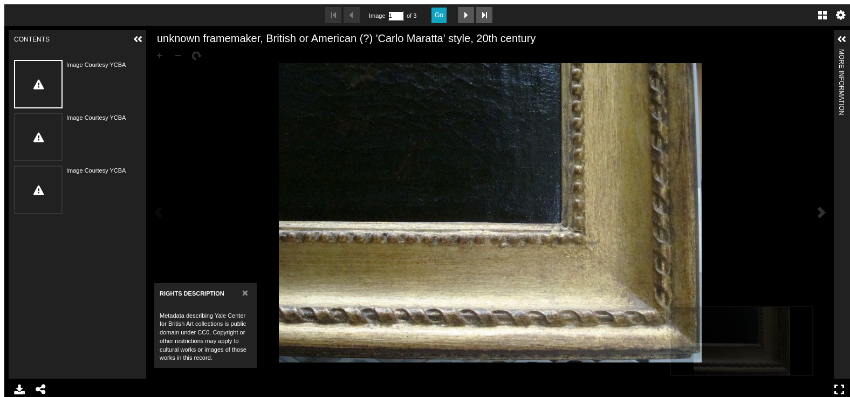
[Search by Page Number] (396, 16)
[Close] (245, 292)
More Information (841, 53)
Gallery (822, 15)
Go (439, 15)
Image (377, 15)
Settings (841, 15)
